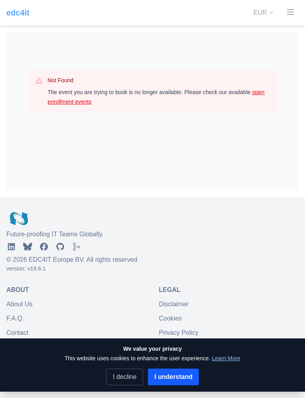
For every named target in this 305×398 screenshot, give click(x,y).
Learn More (226, 358)
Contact (17, 332)
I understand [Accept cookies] (173, 376)
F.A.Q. (15, 318)
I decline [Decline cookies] (125, 376)
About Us (19, 304)
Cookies (170, 318)
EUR (263, 12)
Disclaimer (174, 304)
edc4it (17, 12)
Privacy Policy (179, 332)
